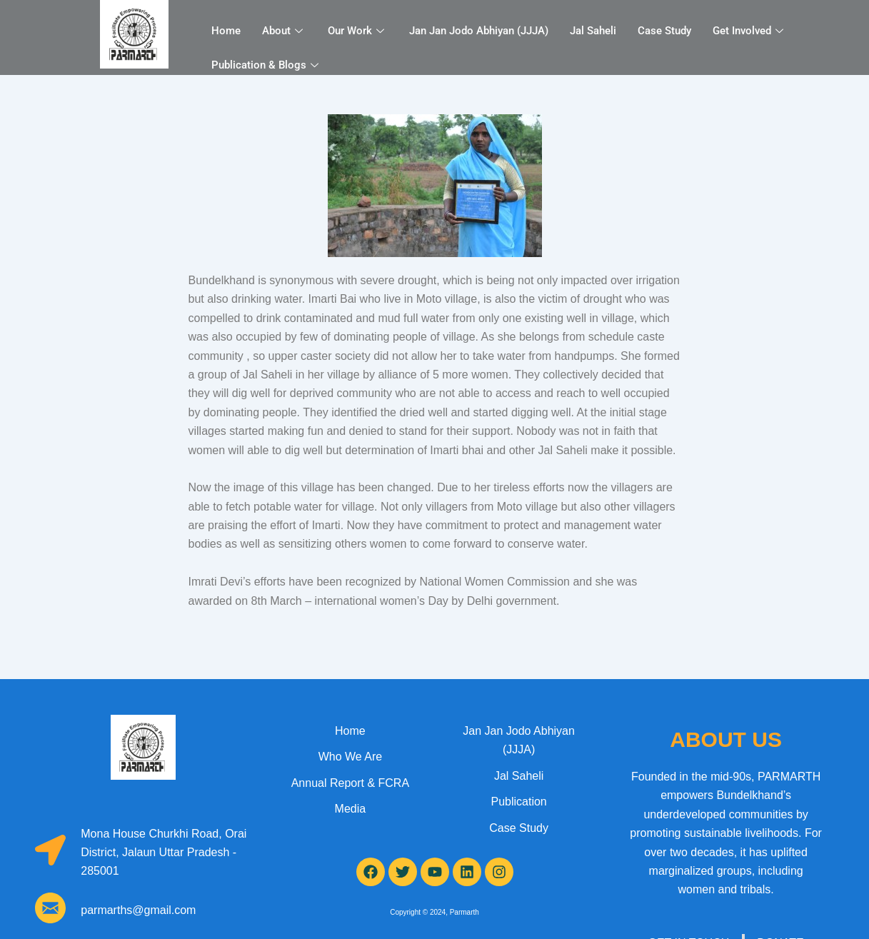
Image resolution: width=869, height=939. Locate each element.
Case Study (664, 30)
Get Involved (750, 30)
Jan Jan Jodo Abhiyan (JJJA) (478, 30)
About (284, 30)
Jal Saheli (593, 30)
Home (226, 30)
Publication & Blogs (266, 65)
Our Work (358, 30)
